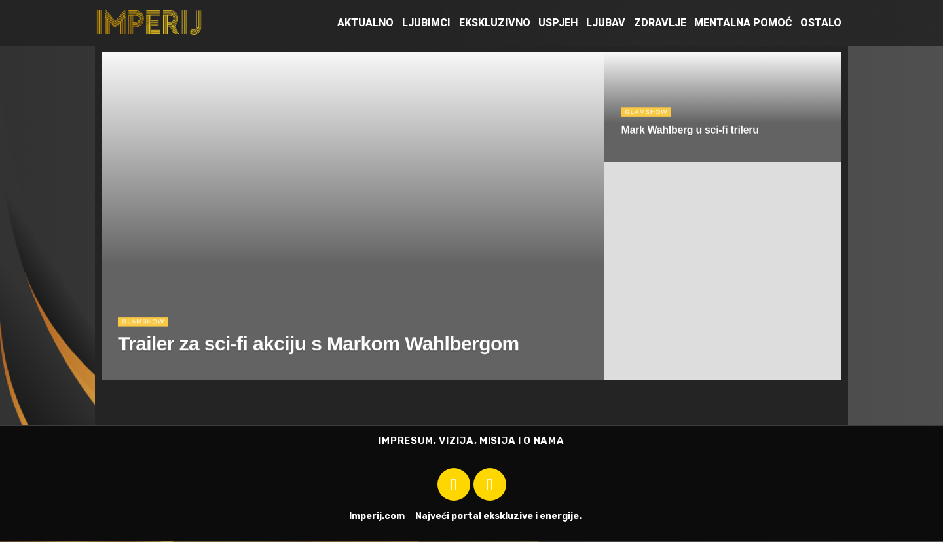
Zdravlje (660, 22)
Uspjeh (558, 22)
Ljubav (605, 22)
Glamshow (146, 327)
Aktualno (365, 22)
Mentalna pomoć (743, 22)
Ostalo (820, 22)
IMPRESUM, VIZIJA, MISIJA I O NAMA (471, 441)
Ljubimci (426, 22)
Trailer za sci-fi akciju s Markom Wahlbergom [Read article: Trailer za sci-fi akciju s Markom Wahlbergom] (318, 349)
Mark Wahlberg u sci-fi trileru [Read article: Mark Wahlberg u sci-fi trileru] (689, 133)
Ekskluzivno (494, 22)
